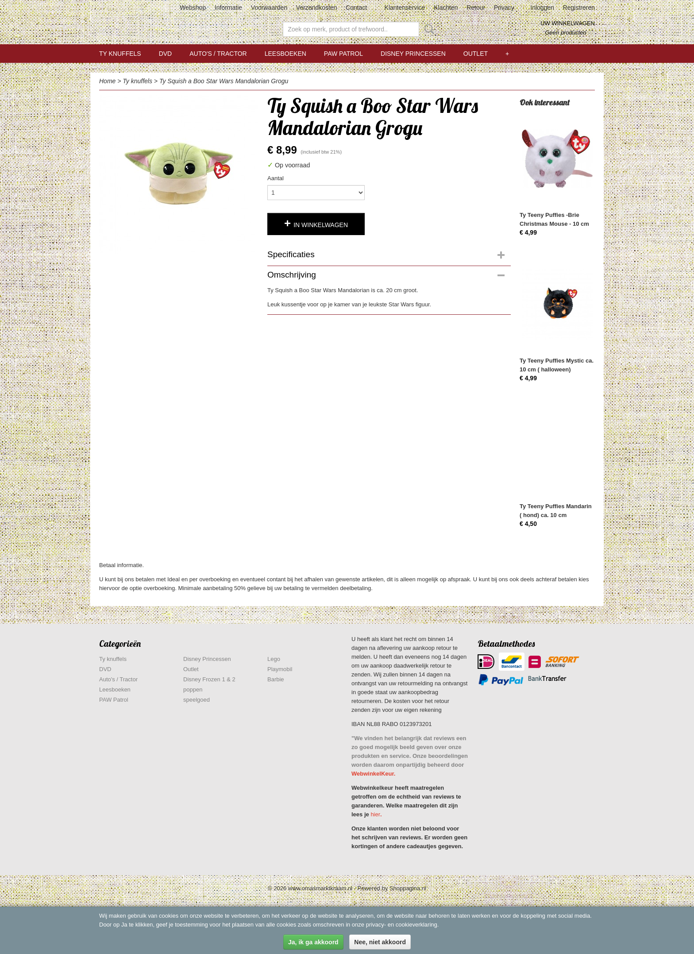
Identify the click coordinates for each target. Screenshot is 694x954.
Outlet (475, 53)
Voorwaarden (269, 7)
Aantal (275, 178)
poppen (192, 689)
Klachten (446, 7)
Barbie (275, 679)
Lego (273, 659)
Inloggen (542, 7)
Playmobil (279, 669)
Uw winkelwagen (567, 23)
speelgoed (196, 699)
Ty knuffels (120, 53)
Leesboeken (285, 53)
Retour (476, 7)
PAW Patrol (343, 53)
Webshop (193, 7)
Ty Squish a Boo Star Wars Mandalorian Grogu (223, 81)
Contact (356, 7)
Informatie (228, 7)
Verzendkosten (316, 7)
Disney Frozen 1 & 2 (209, 679)
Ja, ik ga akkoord (313, 942)
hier (375, 814)
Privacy (504, 7)
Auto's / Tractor (218, 53)
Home (107, 81)
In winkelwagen (320, 224)
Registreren (579, 7)
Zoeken (427, 29)
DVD (165, 53)
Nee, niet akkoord (380, 942)
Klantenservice (405, 7)
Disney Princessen (413, 53)
